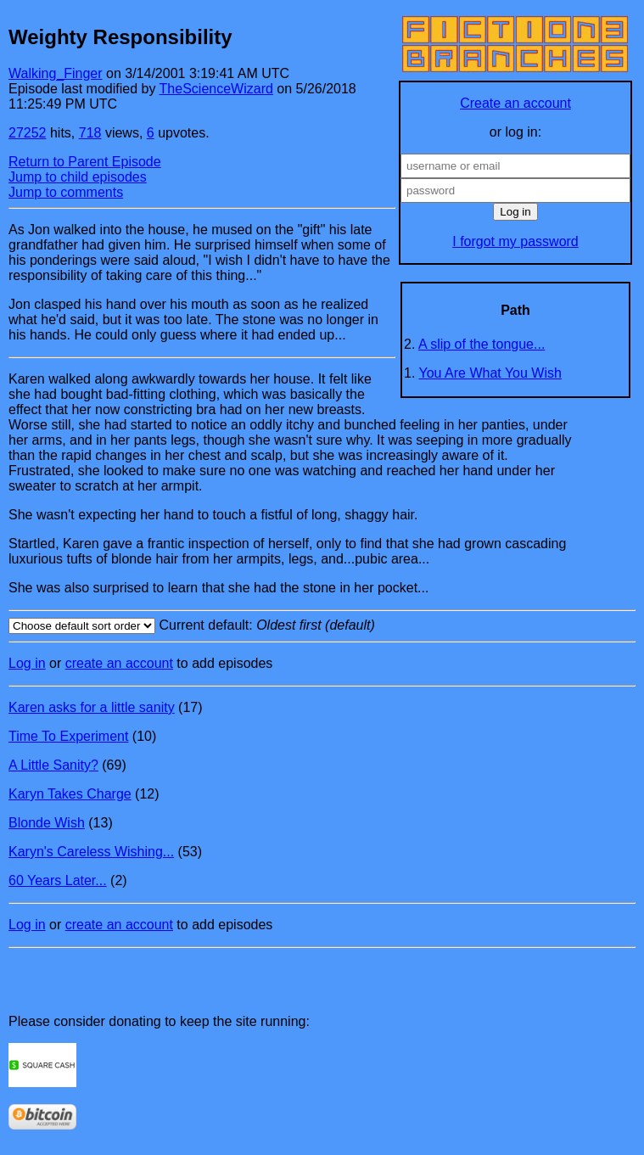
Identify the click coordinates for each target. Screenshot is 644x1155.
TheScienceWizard (216, 88)
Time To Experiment (68, 736)
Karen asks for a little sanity (91, 707)
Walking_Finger (55, 73)
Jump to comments (65, 192)
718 (90, 133)
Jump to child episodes (77, 177)
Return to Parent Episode (84, 161)
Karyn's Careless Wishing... (91, 851)
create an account (119, 663)
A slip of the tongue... (481, 344)
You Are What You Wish (490, 373)
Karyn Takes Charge (70, 794)
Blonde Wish (46, 823)
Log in (27, 663)
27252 (27, 133)
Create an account (515, 103)
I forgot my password (515, 241)
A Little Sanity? (53, 765)
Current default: (322, 625)
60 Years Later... (57, 880)
